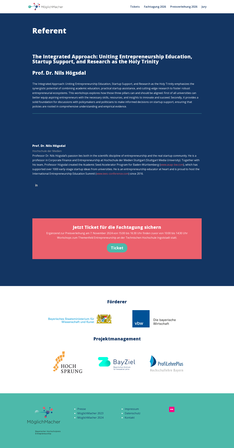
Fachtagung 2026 (155, 6)
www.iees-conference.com (112, 173)
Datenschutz (132, 413)
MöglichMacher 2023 (90, 413)
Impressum (132, 409)
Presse (81, 409)
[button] (7, 440)
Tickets (135, 6)
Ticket (117, 247)
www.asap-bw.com (171, 164)
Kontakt (130, 417)
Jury (204, 6)
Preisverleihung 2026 (183, 6)
